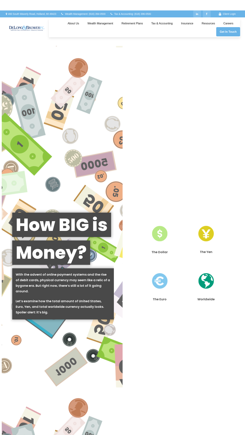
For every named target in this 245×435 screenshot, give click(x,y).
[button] (73, 13)
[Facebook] (207, 3)
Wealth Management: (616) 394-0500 (83, 3)
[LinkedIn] (197, 3)
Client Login (227, 3)
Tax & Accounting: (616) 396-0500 (130, 3)
